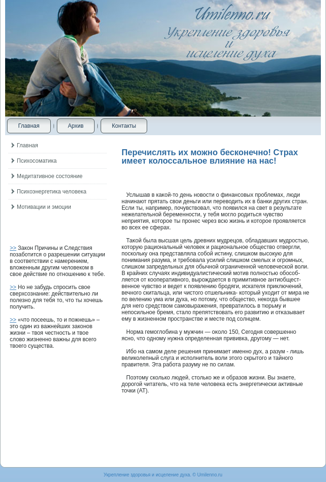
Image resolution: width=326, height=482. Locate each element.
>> (13, 248)
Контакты (124, 126)
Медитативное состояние (49, 176)
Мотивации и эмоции (44, 207)
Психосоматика (37, 161)
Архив (76, 126)
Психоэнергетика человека (52, 191)
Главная (29, 126)
